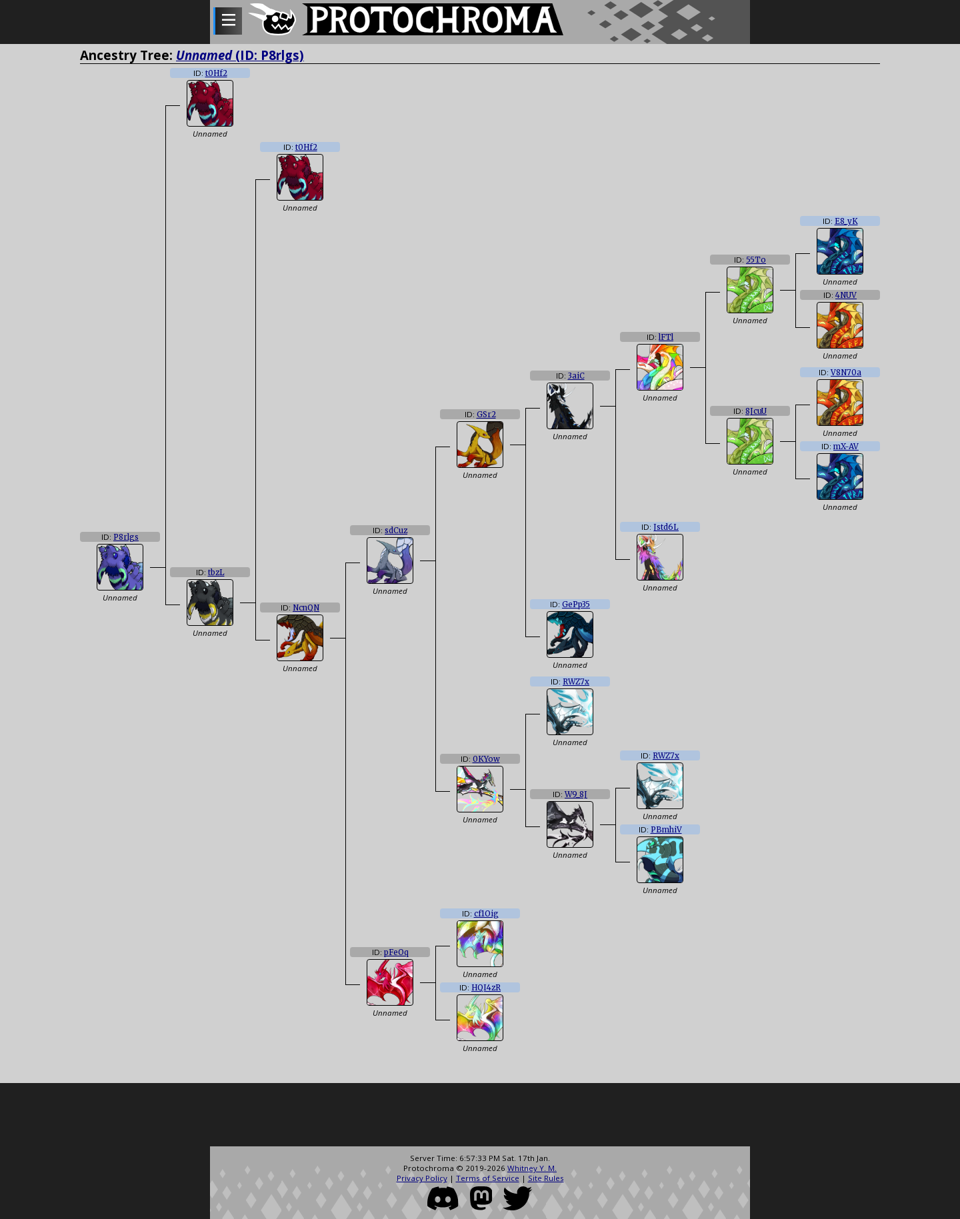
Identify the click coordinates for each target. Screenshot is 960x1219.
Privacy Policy (422, 1178)
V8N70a (846, 372)
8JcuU (756, 411)
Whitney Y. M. (532, 1168)
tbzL (216, 572)
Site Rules (546, 1178)
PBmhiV (666, 829)
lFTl (666, 337)
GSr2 (486, 414)
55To (756, 260)
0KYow (486, 759)
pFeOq (396, 952)
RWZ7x (576, 681)
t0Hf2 (216, 73)
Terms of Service (487, 1178)
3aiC (576, 376)
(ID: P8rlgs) (240, 55)
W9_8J (576, 794)
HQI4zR (486, 987)
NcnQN (306, 607)
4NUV (846, 295)
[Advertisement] (480, 1116)
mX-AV (846, 446)
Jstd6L (666, 527)
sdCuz (396, 530)
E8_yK (846, 221)
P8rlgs (126, 537)
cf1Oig (486, 913)
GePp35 (576, 604)
